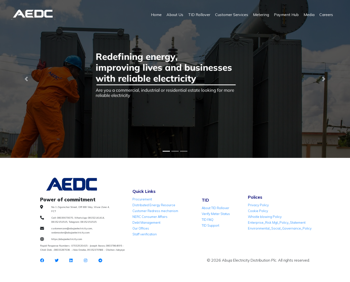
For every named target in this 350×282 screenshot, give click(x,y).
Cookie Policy (258, 211)
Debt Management (146, 222)
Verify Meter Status (216, 214)
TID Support (210, 225)
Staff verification (144, 234)
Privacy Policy (258, 205)
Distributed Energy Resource (153, 205)
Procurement (142, 199)
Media (309, 14)
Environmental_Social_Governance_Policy (280, 228)
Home (156, 14)
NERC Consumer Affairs (149, 217)
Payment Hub (286, 14)
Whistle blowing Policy (265, 217)
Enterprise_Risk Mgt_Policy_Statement (277, 222)
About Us (174, 14)
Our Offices (140, 228)
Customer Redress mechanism (155, 211)
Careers (326, 14)
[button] (26, 79)
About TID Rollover (215, 208)
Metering (261, 14)
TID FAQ (207, 220)
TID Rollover (199, 14)
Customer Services (231, 14)
